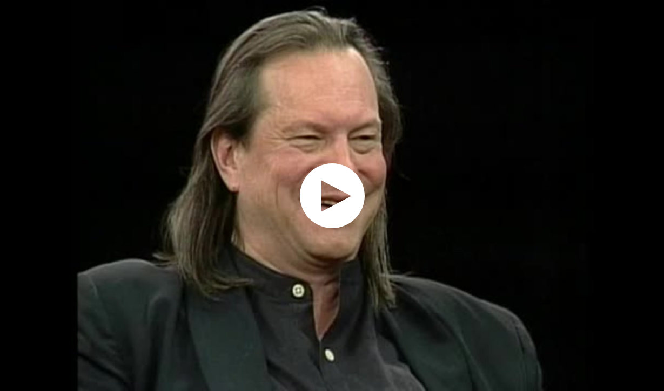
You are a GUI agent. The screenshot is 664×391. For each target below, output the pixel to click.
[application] (332, 195)
